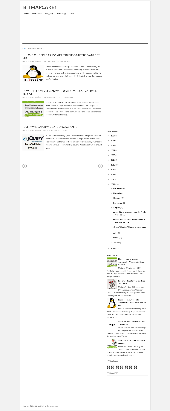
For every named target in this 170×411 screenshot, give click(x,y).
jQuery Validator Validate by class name (49, 126)
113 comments (65, 61)
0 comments (65, 130)
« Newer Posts (24, 166)
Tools (71, 14)
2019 (113, 160)
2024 (113, 136)
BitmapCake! (39, 7)
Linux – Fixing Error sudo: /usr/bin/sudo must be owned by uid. (61, 56)
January (116, 242)
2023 (113, 140)
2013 (113, 248)
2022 (113, 145)
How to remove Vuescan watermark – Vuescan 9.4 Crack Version (59, 92)
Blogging (49, 13)
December (117, 188)
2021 (113, 150)
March (116, 237)
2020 (113, 155)
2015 (113, 179)
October (117, 198)
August (116, 207)
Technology (61, 13)
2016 (113, 174)
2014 (113, 184)
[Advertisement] (116, 24)
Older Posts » (100, 166)
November (117, 193)
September (118, 203)
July (115, 233)
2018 (113, 165)
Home (26, 13)
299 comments (68, 97)
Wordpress (37, 13)
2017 (113, 169)
